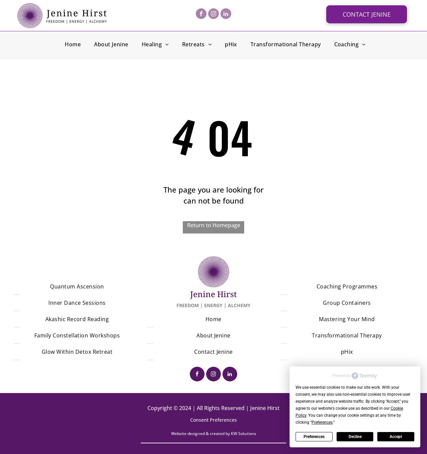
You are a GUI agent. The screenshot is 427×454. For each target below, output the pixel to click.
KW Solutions (243, 433)
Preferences (314, 436)
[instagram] (213, 14)
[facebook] (201, 14)
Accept (396, 436)
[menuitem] (72, 45)
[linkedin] (226, 14)
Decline (355, 436)
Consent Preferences (213, 420)
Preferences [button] (322, 422)
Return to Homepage (213, 225)
